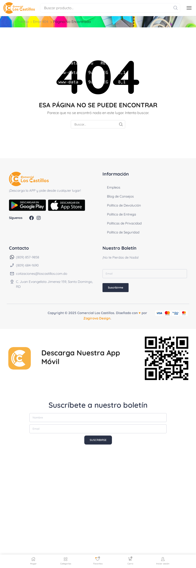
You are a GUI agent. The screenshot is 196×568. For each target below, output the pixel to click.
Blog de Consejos (120, 196)
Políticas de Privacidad (124, 223)
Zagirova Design (96, 318)
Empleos (113, 187)
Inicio (25, 21)
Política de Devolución (124, 205)
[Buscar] (175, 7)
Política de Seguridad (123, 232)
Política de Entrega (121, 214)
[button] (189, 7)
